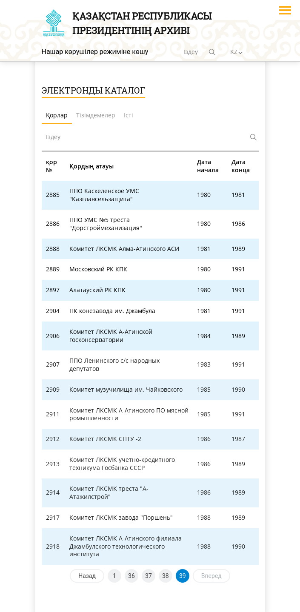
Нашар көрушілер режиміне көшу (95, 52)
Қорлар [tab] (57, 115)
